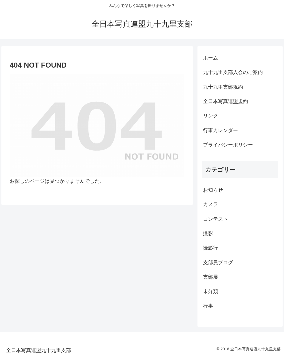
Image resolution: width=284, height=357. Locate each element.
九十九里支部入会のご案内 (233, 72)
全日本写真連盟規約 (225, 101)
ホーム (210, 58)
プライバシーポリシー (228, 145)
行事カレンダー (220, 130)
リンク (210, 116)
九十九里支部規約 (223, 87)
